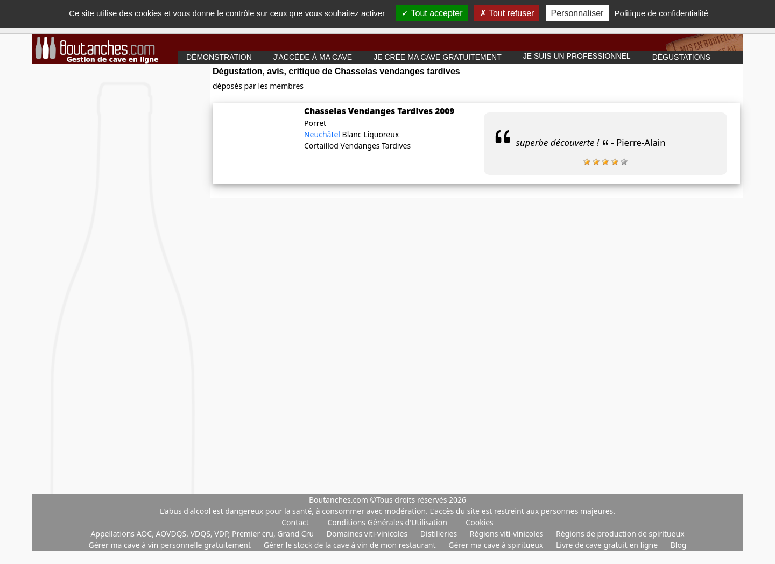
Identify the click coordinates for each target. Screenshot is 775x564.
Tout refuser (507, 13)
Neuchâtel (323, 134)
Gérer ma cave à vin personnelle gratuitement (171, 545)
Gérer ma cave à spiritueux (496, 545)
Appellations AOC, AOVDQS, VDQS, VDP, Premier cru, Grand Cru (202, 533)
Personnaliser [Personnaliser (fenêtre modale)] (577, 13)
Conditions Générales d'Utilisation (387, 522)
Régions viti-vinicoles (507, 533)
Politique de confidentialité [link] (661, 13)
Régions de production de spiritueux (620, 533)
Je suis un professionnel (577, 56)
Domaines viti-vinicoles (368, 533)
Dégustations (681, 57)
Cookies (479, 522)
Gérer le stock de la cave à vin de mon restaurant (351, 545)
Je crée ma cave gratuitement (438, 57)
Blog (679, 545)
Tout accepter (431, 13)
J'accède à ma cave (312, 57)
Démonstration (219, 57)
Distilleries (439, 533)
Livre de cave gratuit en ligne (608, 545)
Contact (295, 522)
